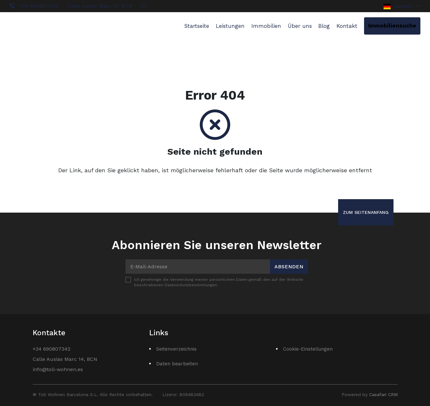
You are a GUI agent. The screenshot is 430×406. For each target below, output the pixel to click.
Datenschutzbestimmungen (191, 285)
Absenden (288, 267)
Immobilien (266, 26)
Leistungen (230, 26)
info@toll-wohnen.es (58, 369)
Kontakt (347, 26)
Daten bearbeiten (177, 364)
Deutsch (402, 6)
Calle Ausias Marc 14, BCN (99, 6)
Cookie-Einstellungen (308, 349)
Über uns (300, 26)
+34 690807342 (39, 6)
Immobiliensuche (392, 25)
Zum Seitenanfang (366, 212)
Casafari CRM (383, 394)
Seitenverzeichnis (176, 349)
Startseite (196, 26)
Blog (324, 26)
